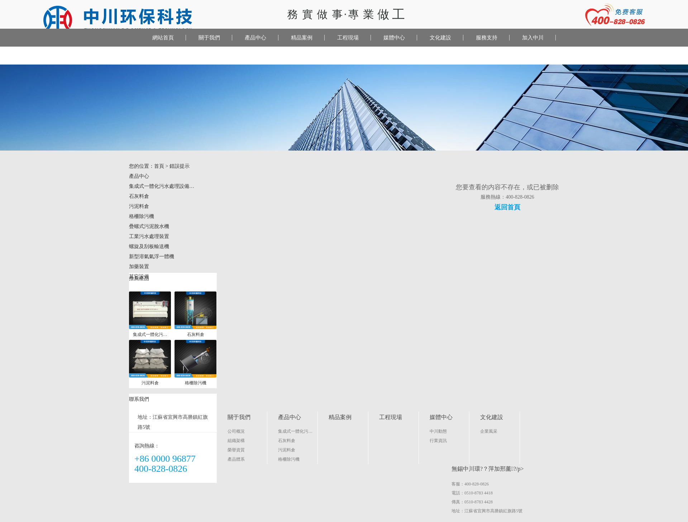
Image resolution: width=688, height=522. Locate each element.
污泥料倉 (139, 206)
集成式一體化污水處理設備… (161, 186)
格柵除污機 (141, 216)
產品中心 (255, 38)
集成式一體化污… (295, 431)
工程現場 (348, 38)
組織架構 (236, 440)
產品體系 (236, 459)
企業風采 (488, 431)
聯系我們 (125, 55)
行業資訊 (438, 440)
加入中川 (533, 38)
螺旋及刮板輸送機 (149, 246)
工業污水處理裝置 (149, 236)
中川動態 (438, 431)
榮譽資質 (236, 449)
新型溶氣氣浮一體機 (151, 256)
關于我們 (209, 38)
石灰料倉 (139, 196)
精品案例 (301, 38)
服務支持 (486, 38)
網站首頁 (163, 38)
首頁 (159, 166)
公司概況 (236, 431)
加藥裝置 (139, 266)
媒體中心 (394, 38)
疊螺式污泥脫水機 (149, 226)
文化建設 (440, 38)
